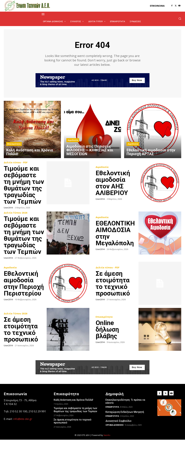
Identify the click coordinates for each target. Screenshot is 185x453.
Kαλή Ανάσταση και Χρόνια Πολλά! (73, 413)
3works (106, 448)
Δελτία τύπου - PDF (16, 162)
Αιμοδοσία (73, 140)
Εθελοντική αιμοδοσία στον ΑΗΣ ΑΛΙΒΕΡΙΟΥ (113, 183)
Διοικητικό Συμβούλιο (118, 434)
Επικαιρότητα (14, 144)
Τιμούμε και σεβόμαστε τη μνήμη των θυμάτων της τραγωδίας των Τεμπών (75, 423)
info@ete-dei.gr (22, 432)
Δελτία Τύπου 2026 (15, 219)
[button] (179, 18)
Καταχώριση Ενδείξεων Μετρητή (124, 425)
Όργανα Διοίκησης (114, 438)
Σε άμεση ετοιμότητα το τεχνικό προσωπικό (113, 296)
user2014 (8, 214)
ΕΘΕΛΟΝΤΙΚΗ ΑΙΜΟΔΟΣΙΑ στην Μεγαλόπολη (116, 240)
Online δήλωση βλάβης (107, 342)
